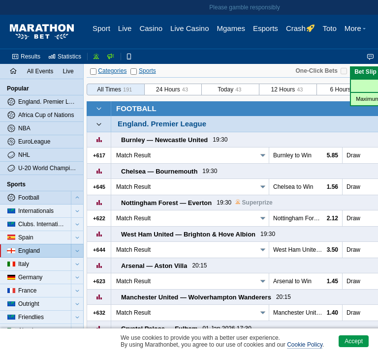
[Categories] (93, 71)
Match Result (133, 155)
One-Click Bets (317, 70)
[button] (356, 32)
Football (136, 108)
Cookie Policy (304, 344)
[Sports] (133, 71)
